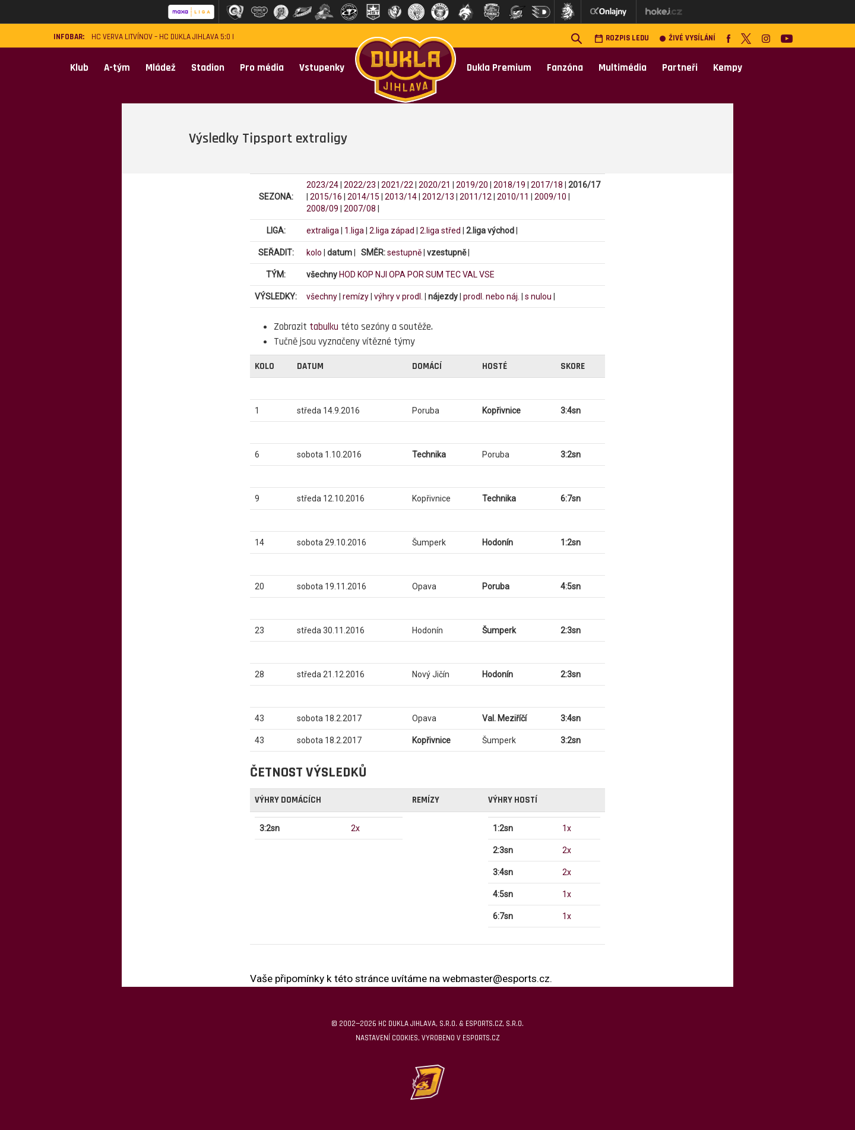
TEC (453, 274)
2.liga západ (391, 230)
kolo (314, 252)
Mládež (160, 67)
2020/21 (435, 185)
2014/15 (363, 196)
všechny (321, 296)
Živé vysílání (687, 38)
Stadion (207, 67)
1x (566, 828)
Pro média (262, 67)
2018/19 (509, 185)
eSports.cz (481, 1038)
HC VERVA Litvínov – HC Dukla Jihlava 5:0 (160, 37)
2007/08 (360, 208)
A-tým (117, 67)
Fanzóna (565, 67)
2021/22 (397, 185)
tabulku (323, 326)
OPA (397, 274)
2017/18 (547, 185)
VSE (487, 274)
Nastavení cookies (387, 1038)
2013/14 (401, 196)
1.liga (354, 230)
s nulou (538, 296)
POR (415, 274)
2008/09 (322, 208)
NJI (381, 274)
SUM (435, 274)
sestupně (404, 252)
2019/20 (472, 185)
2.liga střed (440, 230)
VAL (470, 274)
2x (355, 828)
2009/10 (550, 196)
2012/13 (438, 196)
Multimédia (622, 67)
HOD (347, 274)
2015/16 (326, 196)
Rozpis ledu (621, 38)
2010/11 (513, 196)
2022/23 (360, 185)
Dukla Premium (499, 67)
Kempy (727, 67)
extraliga (322, 230)
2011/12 (476, 196)
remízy (356, 296)
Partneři (680, 67)
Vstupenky (321, 67)
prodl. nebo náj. (491, 296)
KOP (365, 274)
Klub (79, 67)
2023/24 (322, 185)
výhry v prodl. (398, 296)
